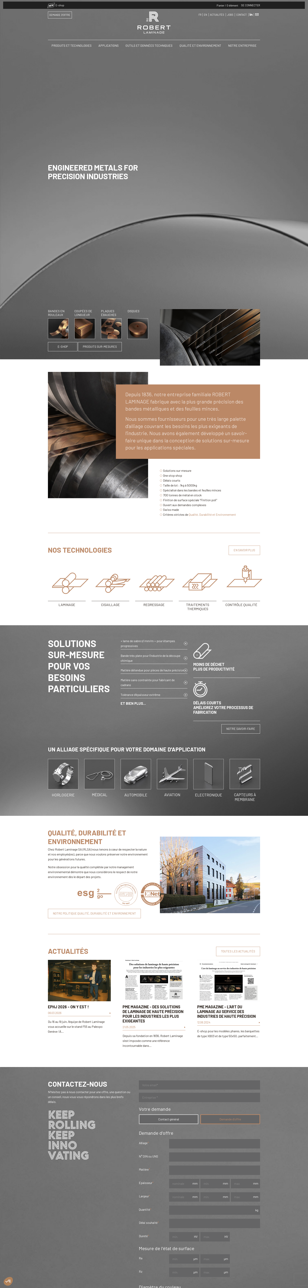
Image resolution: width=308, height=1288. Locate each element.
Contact (241, 13)
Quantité (144, 1209)
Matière (144, 1169)
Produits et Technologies (71, 44)
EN (205, 13)
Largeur (144, 1196)
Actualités (217, 13)
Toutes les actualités (238, 951)
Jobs (230, 13)
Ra (140, 1258)
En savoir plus (244, 550)
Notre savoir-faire (240, 728)
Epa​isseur (145, 1183)
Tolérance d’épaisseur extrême (140, 694)
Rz (140, 1271)
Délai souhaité (148, 1222)
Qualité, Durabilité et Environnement (212, 514)
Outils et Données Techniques (149, 44)
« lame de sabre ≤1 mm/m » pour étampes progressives (148, 643)
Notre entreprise (242, 44)
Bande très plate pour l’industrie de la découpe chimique (150, 658)
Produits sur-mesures (100, 346)
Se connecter (250, 3)
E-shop (56, 4)
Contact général (168, 1119)
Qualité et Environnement (200, 44)
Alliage (143, 1143)
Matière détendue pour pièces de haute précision (152, 670)
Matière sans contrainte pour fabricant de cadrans (148, 682)
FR (200, 13)
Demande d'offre (59, 13)
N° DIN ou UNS (148, 1156)
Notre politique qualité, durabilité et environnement (94, 913)
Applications (108, 44)
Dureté (143, 1236)
